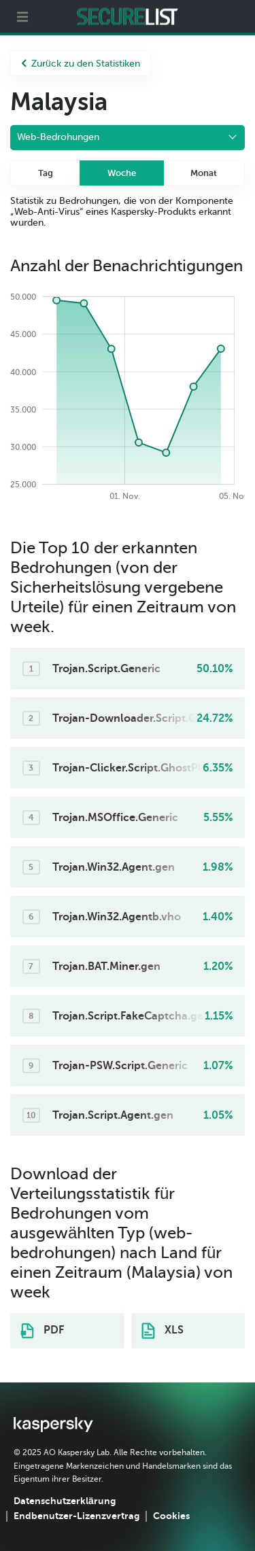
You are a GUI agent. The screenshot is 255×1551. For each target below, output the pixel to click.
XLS (162, 1330)
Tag (45, 173)
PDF (42, 1330)
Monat (203, 173)
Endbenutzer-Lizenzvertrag (76, 1515)
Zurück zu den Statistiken (80, 63)
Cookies (171, 1515)
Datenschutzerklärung (65, 1500)
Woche (121, 173)
